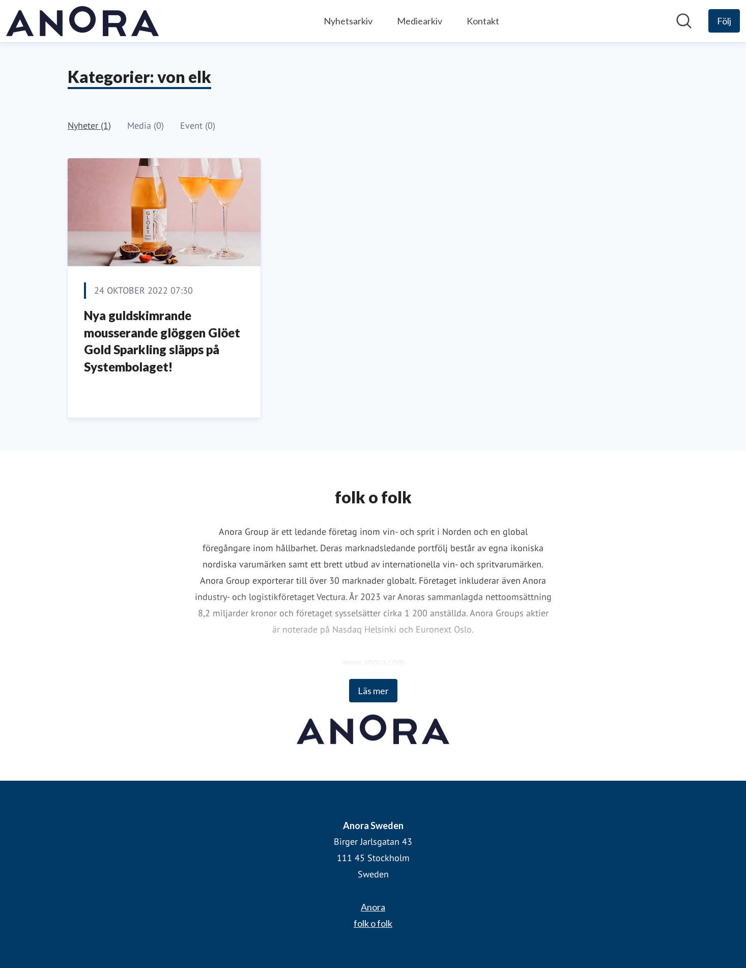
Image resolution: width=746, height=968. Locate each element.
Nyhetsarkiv (348, 20)
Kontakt (483, 20)
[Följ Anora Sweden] (724, 21)
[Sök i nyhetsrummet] (684, 21)
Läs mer (373, 690)
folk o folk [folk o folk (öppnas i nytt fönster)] (373, 923)
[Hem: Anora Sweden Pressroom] (82, 21)
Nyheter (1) (89, 125)
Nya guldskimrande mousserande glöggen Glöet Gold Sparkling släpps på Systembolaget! (162, 341)
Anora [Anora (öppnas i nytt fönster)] (373, 907)
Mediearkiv (419, 20)
